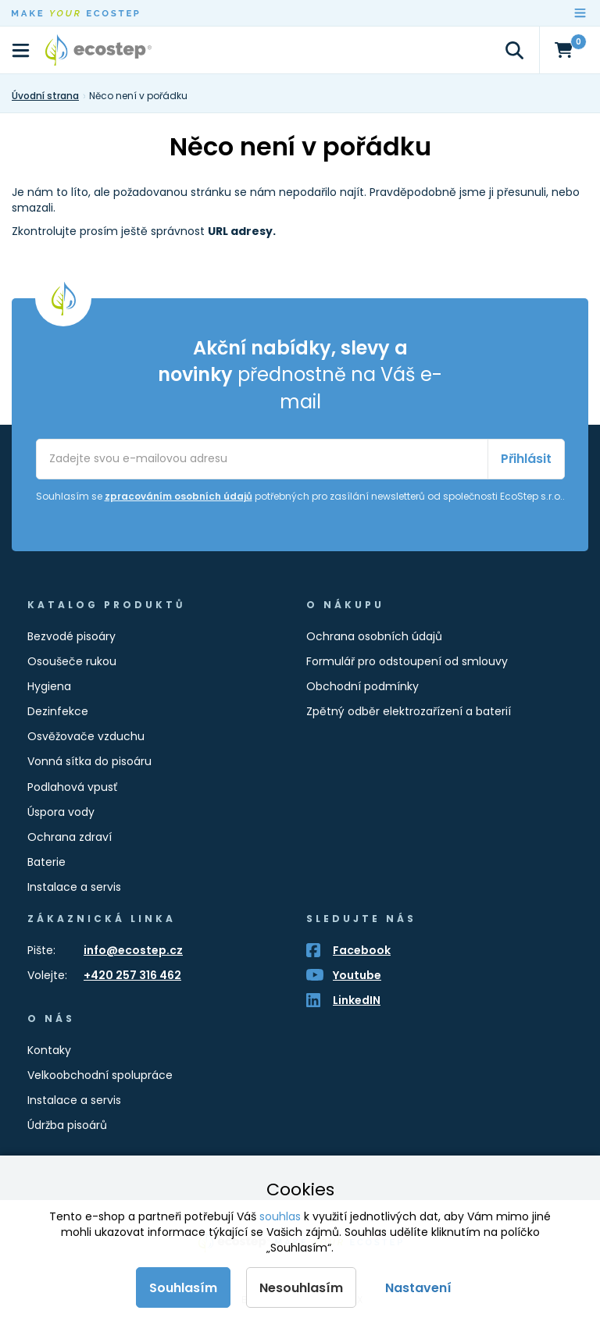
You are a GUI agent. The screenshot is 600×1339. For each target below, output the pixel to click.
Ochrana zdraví (69, 837)
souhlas (280, 1216)
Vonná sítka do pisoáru (89, 761)
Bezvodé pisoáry (71, 636)
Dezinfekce (57, 711)
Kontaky (49, 1050)
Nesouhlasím (301, 1288)
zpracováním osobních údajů (178, 496)
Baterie (46, 862)
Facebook (362, 950)
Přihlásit (526, 459)
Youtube (357, 975)
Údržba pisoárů (67, 1125)
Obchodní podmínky (362, 686)
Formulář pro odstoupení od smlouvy (407, 661)
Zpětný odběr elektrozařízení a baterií (408, 711)
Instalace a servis (74, 887)
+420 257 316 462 (132, 975)
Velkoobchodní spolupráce (100, 1075)
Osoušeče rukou (71, 661)
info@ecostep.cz (133, 950)
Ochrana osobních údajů (374, 636)
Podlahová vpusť (72, 787)
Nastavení (418, 1288)
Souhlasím (183, 1288)
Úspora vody (61, 812)
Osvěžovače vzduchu (86, 736)
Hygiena (49, 686)
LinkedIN (356, 1000)
